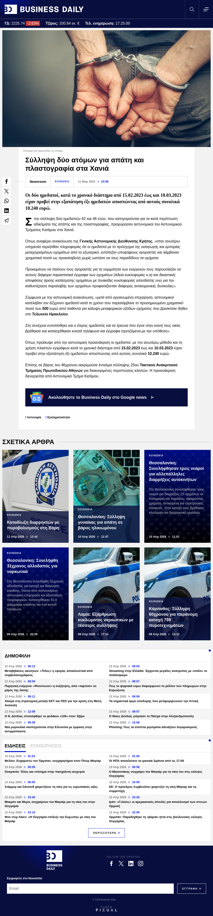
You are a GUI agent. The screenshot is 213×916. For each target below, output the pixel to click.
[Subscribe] (190, 888)
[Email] (90, 888)
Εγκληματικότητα (58, 417)
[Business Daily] (54, 860)
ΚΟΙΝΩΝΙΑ (62, 181)
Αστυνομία (34, 417)
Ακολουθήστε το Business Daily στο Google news (92, 397)
